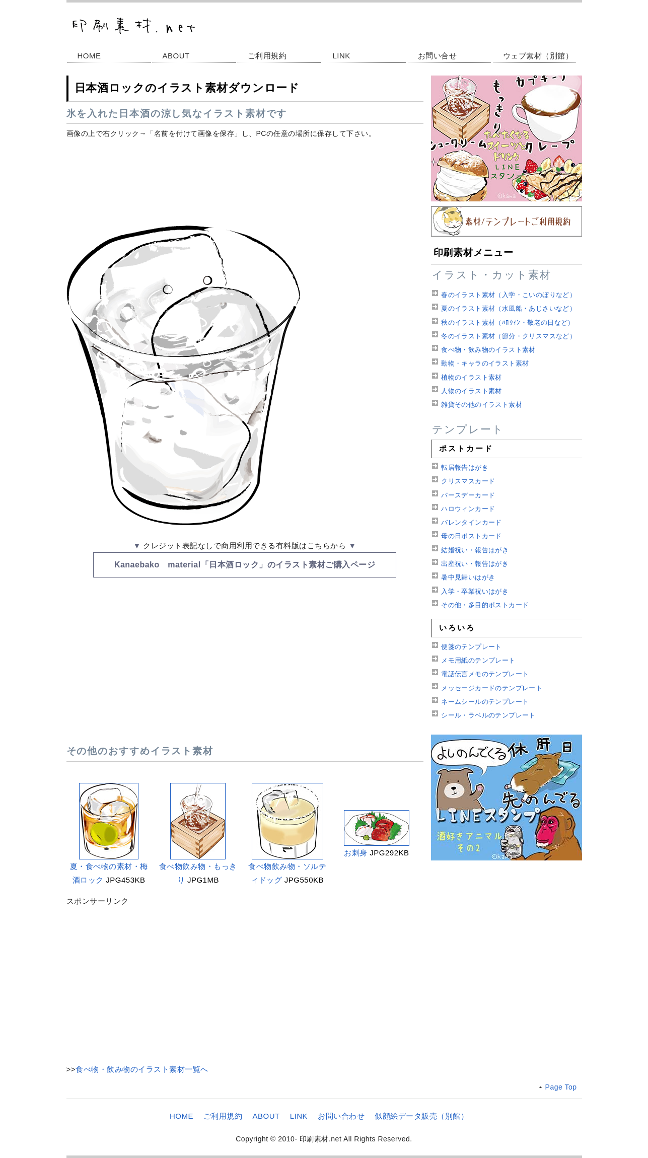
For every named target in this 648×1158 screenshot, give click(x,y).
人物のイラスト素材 (471, 391)
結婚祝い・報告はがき (475, 550)
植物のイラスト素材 (471, 377)
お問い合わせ (341, 1116)
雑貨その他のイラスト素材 (481, 404)
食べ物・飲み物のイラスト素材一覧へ (142, 1069)
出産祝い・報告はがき (475, 563)
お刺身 (356, 852)
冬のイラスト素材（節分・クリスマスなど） (508, 336)
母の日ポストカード (471, 536)
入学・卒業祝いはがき (475, 591)
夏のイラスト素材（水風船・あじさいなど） (508, 308)
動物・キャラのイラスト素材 (485, 363)
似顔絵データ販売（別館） (421, 1116)
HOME (89, 55)
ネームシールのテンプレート (485, 701)
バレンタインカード (471, 522)
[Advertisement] (244, 178)
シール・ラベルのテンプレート (488, 715)
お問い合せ (437, 55)
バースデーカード (468, 495)
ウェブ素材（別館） (538, 55)
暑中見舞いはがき (468, 577)
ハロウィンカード (468, 509)
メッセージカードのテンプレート (491, 688)
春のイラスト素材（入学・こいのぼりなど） (508, 295)
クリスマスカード (468, 481)
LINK (341, 55)
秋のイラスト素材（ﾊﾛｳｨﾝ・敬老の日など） (507, 322)
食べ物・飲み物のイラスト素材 (488, 349)
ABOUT (176, 55)
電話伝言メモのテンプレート (485, 674)
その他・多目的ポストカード (485, 605)
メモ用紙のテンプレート (478, 660)
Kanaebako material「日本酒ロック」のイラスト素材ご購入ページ (244, 564)
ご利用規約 (267, 55)
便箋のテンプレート (471, 646)
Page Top (561, 1087)
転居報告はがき (464, 467)
